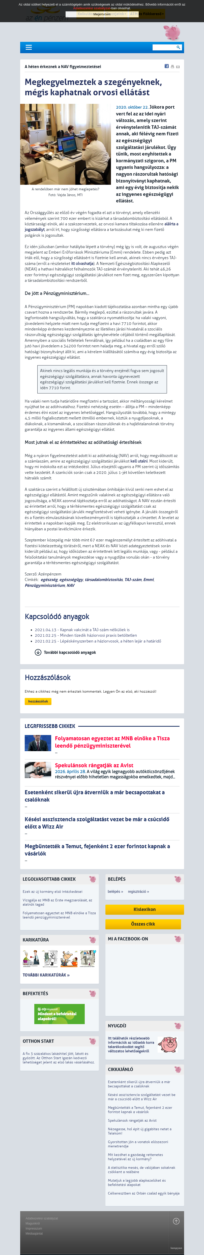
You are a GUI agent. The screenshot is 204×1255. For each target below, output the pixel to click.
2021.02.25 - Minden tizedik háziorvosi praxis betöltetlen (86, 635)
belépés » (115, 892)
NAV (70, 585)
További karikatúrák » (46, 975)
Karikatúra (36, 940)
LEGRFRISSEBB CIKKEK (50, 726)
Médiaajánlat (34, 1233)
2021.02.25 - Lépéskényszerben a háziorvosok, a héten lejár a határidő (98, 641)
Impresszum (34, 1228)
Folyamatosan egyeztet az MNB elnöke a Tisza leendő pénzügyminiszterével (59, 915)
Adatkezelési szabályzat (42, 1218)
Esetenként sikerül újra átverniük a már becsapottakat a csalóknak (139, 1084)
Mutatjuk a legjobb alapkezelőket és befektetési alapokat (137, 1182)
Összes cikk (143, 924)
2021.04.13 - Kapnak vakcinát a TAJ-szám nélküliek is (82, 630)
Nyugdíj (117, 1026)
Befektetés (35, 993)
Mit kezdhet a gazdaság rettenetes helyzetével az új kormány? (135, 1157)
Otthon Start (38, 1041)
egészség (49, 579)
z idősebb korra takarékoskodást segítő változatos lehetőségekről (131, 1046)
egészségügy (71, 579)
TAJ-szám (132, 579)
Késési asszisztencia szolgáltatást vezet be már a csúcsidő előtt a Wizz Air (142, 1097)
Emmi (148, 579)
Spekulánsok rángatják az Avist (132, 1120)
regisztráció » (138, 892)
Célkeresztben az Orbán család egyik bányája (144, 1193)
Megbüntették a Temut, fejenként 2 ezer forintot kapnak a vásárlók (140, 1110)
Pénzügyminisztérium (45, 585)
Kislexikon (145, 909)
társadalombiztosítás (104, 579)
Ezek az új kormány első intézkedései (52, 892)
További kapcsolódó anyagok (70, 652)
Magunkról (33, 1223)
